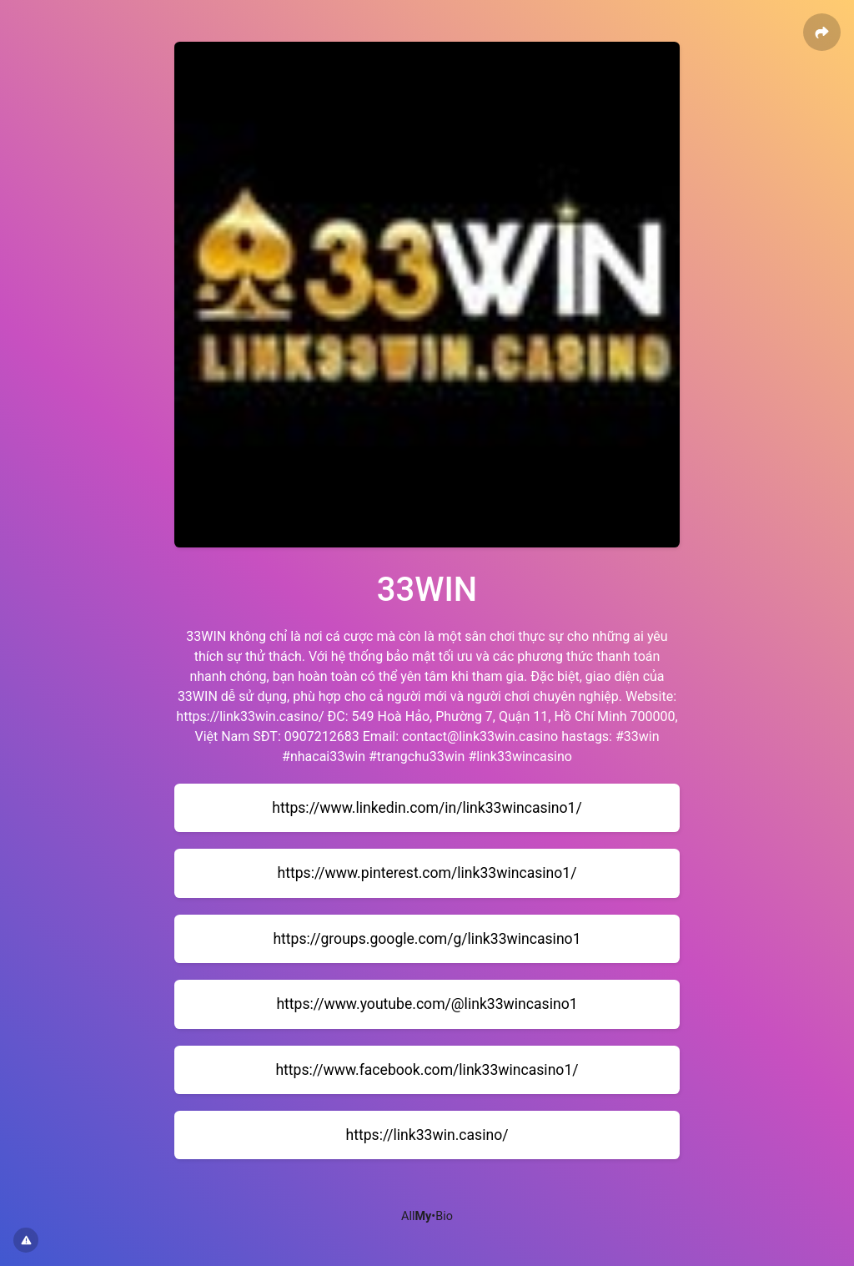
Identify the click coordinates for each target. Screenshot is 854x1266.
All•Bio (427, 1216)
